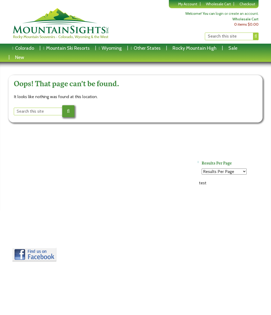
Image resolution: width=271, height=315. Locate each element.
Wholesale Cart (218, 4)
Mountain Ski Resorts (68, 48)
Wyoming (112, 48)
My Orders (86, 241)
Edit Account (89, 235)
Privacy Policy (27, 235)
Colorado (24, 48)
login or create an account (237, 13)
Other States (147, 48)
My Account (187, 4)
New (19, 57)
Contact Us (25, 241)
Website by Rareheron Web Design (230, 261)
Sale (232, 48)
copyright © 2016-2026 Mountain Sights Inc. (223, 257)
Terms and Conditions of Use (42, 228)
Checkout (247, 4)
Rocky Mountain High (194, 48)
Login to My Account (96, 228)
